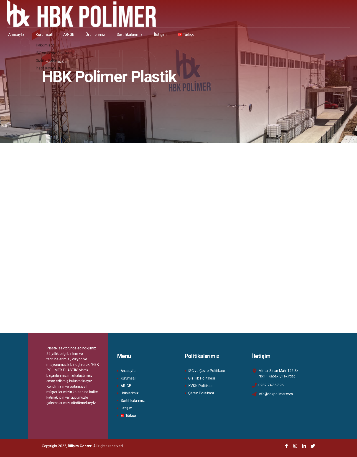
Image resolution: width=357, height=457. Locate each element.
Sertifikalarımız (134, 34)
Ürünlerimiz (100, 34)
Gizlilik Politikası (201, 378)
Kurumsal (48, 34)
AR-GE (73, 34)
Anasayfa (21, 34)
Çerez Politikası (201, 393)
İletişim (164, 34)
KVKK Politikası (200, 386)
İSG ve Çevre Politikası (206, 371)
